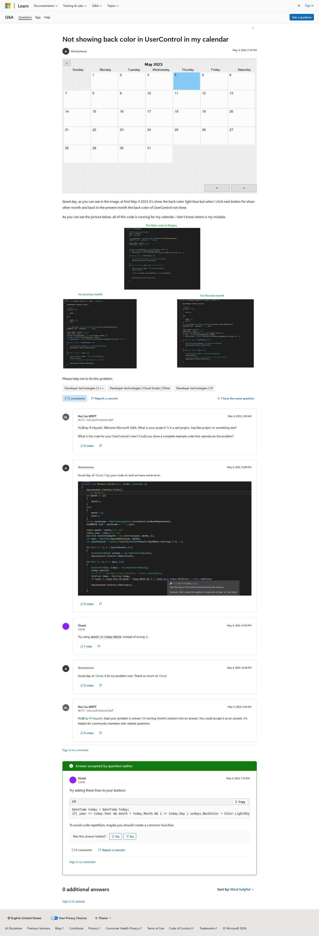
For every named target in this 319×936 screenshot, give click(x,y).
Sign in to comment (75, 750)
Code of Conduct (180, 928)
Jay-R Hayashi (93, 718)
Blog (58, 928)
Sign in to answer (73, 901)
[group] (159, 812)
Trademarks (207, 928)
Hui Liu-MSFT (87, 416)
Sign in (309, 5)
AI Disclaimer (13, 928)
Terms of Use (155, 928)
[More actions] (253, 28)
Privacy (93, 928)
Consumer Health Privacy (122, 928)
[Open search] (299, 6)
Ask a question (302, 17)
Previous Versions (38, 928)
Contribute (76, 928)
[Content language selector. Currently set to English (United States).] (24, 918)
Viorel (99, 475)
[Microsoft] (8, 6)
